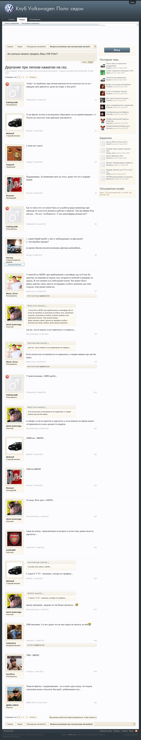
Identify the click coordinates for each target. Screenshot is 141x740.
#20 (95, 702)
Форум (22, 20)
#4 (96, 193)
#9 (96, 362)
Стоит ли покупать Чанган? (116, 91)
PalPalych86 (82, 71)
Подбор (84, 62)
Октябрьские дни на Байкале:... (118, 112)
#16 (95, 578)
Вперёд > (33, 77)
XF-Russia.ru (15, 737)
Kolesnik (109, 107)
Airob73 (109, 144)
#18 (95, 640)
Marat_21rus (12, 293)
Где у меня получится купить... (118, 98)
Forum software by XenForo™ (24, 735)
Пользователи (34, 19)
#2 (96, 131)
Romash (10, 196)
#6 (96, 255)
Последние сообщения (30, 23)
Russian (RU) (9, 731)
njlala (108, 73)
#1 (96, 100)
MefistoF (10, 133)
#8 (96, 334)
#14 (95, 516)
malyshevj (11, 643)
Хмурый (10, 164)
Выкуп (91, 62)
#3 (96, 162)
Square (109, 68)
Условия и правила (130, 735)
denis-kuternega (33, 296)
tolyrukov (109, 123)
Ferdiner (109, 87)
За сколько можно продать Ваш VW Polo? (32, 53)
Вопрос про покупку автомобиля (118, 84)
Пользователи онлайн (112, 188)
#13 (95, 485)
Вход (132, 2)
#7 (96, 291)
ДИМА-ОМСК (12, 705)
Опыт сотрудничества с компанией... (120, 105)
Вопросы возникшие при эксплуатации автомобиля (37, 71)
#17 (95, 609)
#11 (95, 428)
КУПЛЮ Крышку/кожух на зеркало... (120, 177)
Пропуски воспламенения (116, 78)
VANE (108, 174)
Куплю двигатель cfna (114, 156)
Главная (11, 19)
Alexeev (109, 158)
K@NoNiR (10, 550)
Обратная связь (106, 731)
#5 (96, 224)
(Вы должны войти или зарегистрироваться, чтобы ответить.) (73, 717)
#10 (95, 392)
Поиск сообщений (12, 23)
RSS (136, 731)
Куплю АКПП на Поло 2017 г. (117, 142)
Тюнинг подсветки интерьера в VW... (120, 71)
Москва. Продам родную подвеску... (120, 163)
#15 (95, 547)
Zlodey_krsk (110, 153)
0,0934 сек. (72, 735)
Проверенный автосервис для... (118, 126)
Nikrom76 (109, 179)
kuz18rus (30, 645)
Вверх (131, 731)
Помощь (116, 731)
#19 (95, 671)
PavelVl (109, 100)
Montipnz (109, 165)
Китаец (9, 258)
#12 (95, 454)
